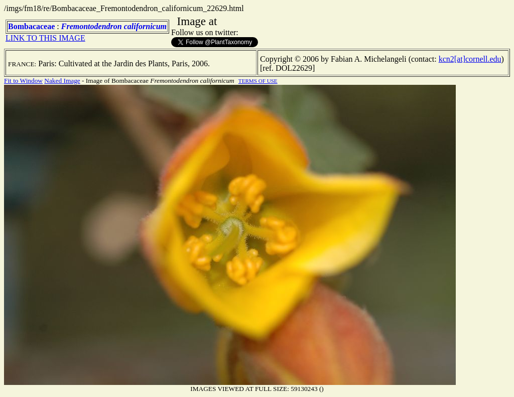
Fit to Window (23, 80)
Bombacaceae (31, 26)
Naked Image (62, 80)
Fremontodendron (91, 26)
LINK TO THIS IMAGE (45, 38)
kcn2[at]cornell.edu (470, 59)
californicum (145, 26)
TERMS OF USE (258, 81)
